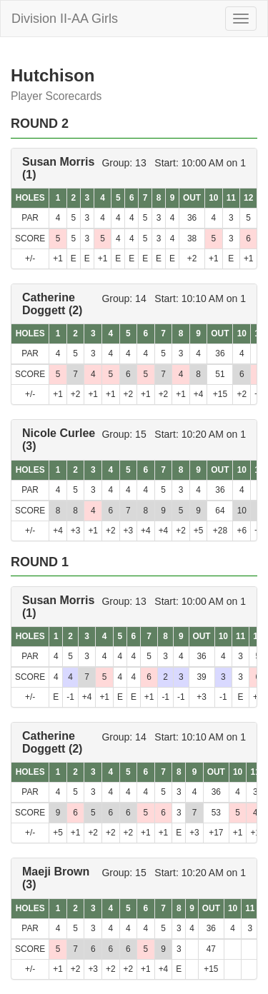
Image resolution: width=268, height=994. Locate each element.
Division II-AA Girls (64, 18)
